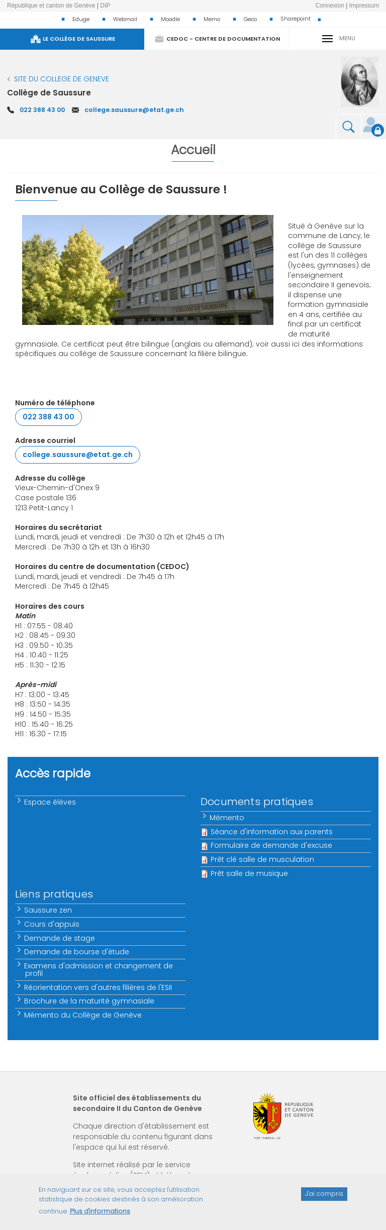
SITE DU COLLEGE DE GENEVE (61, 79)
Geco (250, 19)
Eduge (80, 19)
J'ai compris (324, 1198)
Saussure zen (48, 910)
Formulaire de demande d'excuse (271, 845)
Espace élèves (50, 802)
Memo (212, 19)
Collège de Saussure (49, 92)
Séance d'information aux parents (272, 832)
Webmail (125, 19)
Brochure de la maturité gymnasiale (89, 1001)
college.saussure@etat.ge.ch (134, 109)
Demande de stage (60, 938)
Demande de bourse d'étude (77, 952)
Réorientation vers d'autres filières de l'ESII (98, 987)
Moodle (170, 19)
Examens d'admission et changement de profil (99, 969)
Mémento (227, 818)
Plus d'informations (100, 1216)
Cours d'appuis (52, 924)
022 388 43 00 (42, 109)
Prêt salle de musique (249, 873)
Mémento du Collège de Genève (83, 1015)
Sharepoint (295, 19)
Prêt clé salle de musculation (262, 859)
